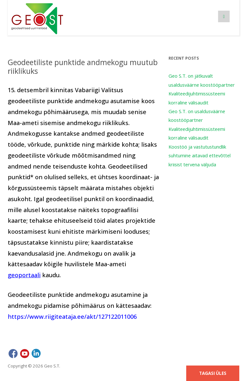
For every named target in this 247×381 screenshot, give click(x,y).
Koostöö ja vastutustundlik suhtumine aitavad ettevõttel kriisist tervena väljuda (200, 155)
